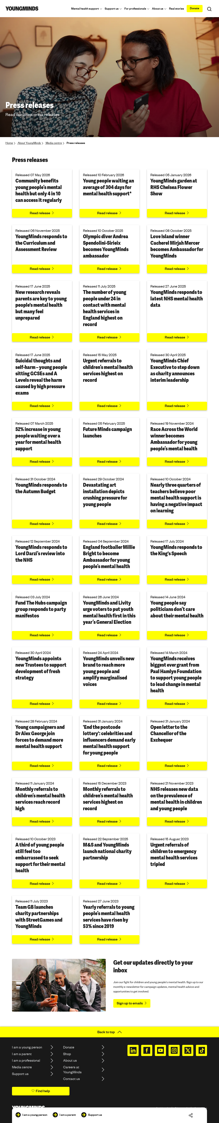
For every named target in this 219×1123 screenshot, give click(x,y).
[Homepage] (21, 8)
